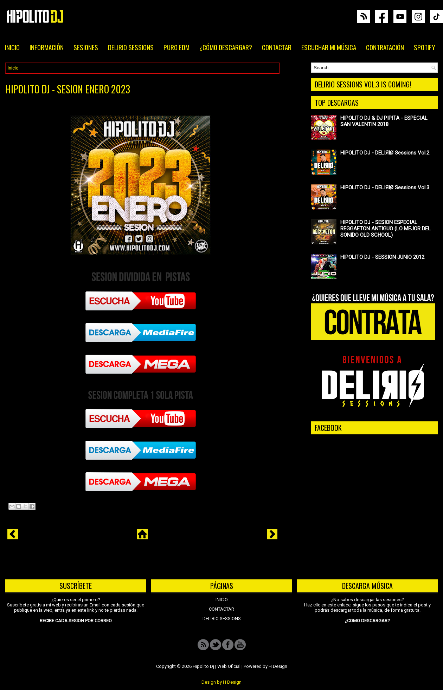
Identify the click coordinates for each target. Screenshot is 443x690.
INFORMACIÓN (47, 47)
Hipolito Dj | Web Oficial (216, 666)
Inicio (13, 68)
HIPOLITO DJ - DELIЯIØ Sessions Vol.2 (384, 153)
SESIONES (85, 47)
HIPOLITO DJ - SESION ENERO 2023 (67, 89)
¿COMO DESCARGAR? (367, 620)
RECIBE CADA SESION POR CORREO (76, 620)
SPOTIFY (424, 47)
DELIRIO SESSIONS (131, 47)
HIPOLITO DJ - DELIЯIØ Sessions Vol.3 (384, 187)
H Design (278, 666)
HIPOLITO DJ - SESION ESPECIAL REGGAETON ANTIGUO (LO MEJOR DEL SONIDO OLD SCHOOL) (385, 228)
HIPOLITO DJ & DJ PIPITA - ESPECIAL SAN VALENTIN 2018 (384, 121)
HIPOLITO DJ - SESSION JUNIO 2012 (382, 257)
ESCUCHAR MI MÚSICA (328, 47)
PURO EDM (176, 47)
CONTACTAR (276, 47)
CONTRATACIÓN (385, 47)
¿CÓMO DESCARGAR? (225, 47)
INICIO (12, 47)
